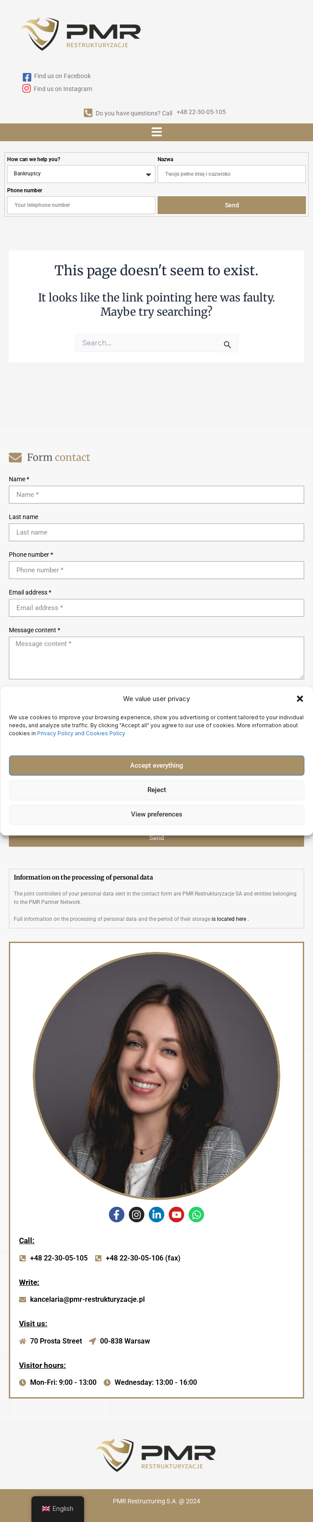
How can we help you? (33, 159)
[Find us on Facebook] (27, 77)
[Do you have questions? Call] (88, 113)
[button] (299, 698)
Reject (156, 790)
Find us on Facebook (62, 75)
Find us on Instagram (63, 88)
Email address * (30, 592)
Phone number (24, 190)
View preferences (156, 814)
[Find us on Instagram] (26, 89)
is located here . (230, 919)
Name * (19, 479)
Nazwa (165, 159)
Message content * (34, 630)
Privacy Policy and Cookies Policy (82, 732)
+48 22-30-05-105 (201, 111)
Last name (23, 516)
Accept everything (156, 765)
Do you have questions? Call (134, 113)
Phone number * (31, 554)
